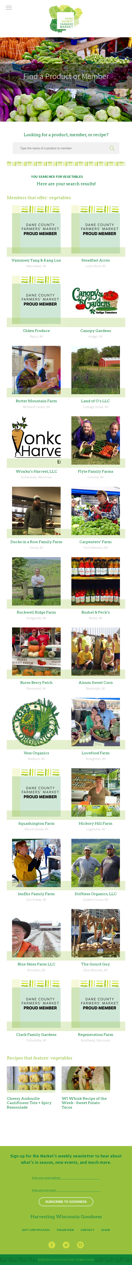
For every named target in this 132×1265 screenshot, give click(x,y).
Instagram (80, 1245)
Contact (87, 1230)
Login (105, 1230)
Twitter (66, 1245)
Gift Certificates (36, 1230)
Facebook (51, 1245)
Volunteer (65, 1230)
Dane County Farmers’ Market (66, 19)
